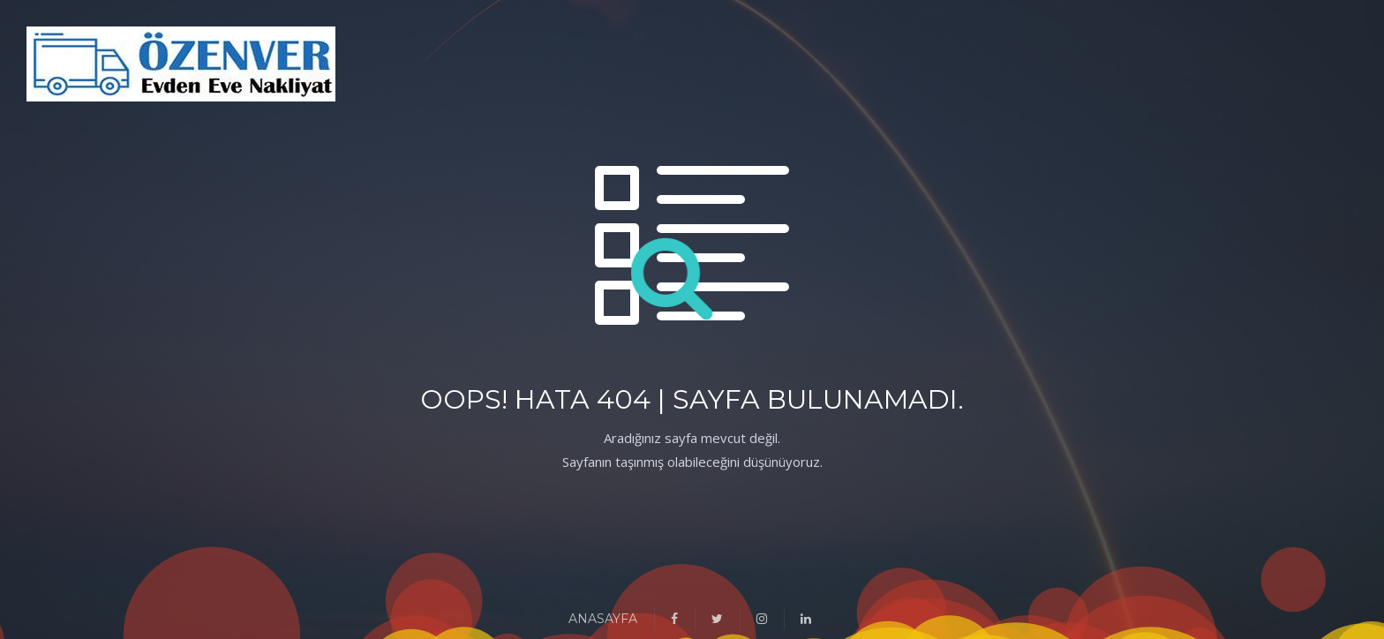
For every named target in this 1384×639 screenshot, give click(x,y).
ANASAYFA (602, 619)
